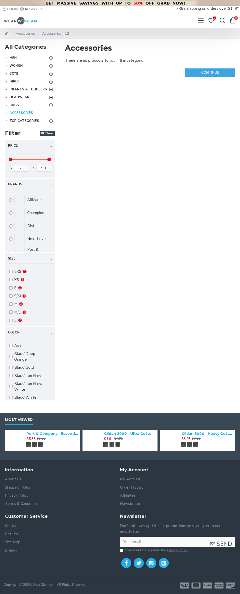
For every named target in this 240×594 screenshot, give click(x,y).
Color (14, 332)
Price (13, 145)
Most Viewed (19, 420)
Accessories (25, 33)
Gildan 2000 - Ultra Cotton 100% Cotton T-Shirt (130, 433)
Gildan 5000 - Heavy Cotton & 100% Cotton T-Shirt (207, 433)
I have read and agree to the (154, 550)
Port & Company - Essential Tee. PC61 (52, 433)
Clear (48, 133)
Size (12, 258)
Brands (15, 184)
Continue (210, 72)
